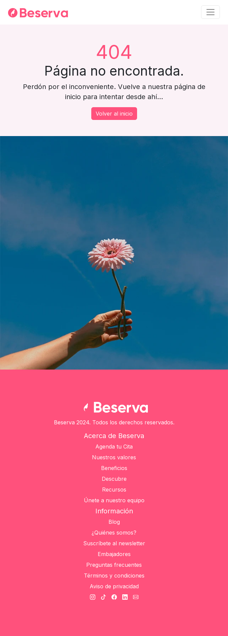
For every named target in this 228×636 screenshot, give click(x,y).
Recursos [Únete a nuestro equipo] (114, 489)
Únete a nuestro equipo (114, 500)
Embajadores (114, 554)
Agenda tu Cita (114, 446)
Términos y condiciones (114, 575)
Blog (114, 521)
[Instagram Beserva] (92, 597)
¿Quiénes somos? (114, 532)
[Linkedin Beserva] (125, 597)
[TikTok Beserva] (103, 597)
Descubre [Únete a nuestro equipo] (114, 478)
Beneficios (114, 468)
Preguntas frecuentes (114, 564)
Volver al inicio (114, 113)
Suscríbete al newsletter (114, 543)
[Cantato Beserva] (135, 597)
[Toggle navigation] (210, 12)
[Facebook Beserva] (114, 597)
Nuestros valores (114, 457)
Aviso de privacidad (114, 586)
